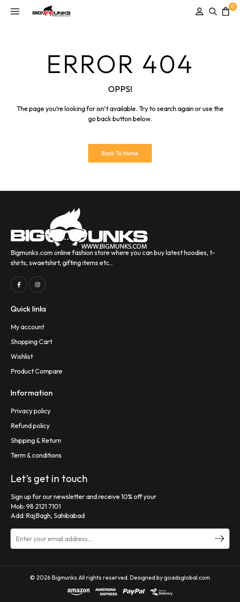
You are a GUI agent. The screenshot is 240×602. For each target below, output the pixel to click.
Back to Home (120, 153)
